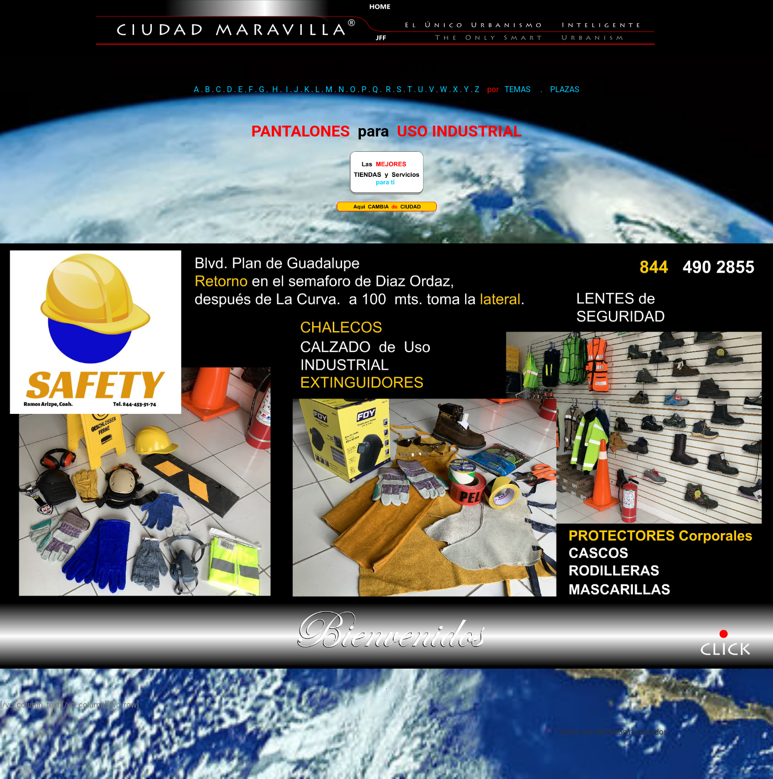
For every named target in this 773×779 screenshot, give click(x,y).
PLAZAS (564, 123)
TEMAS (517, 123)
